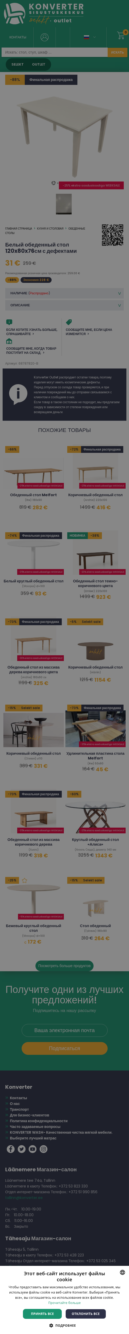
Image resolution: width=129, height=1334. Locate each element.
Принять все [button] (42, 1314)
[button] (64, 1325)
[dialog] (64, 667)
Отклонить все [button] (86, 1314)
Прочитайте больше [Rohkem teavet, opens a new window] (64, 1303)
